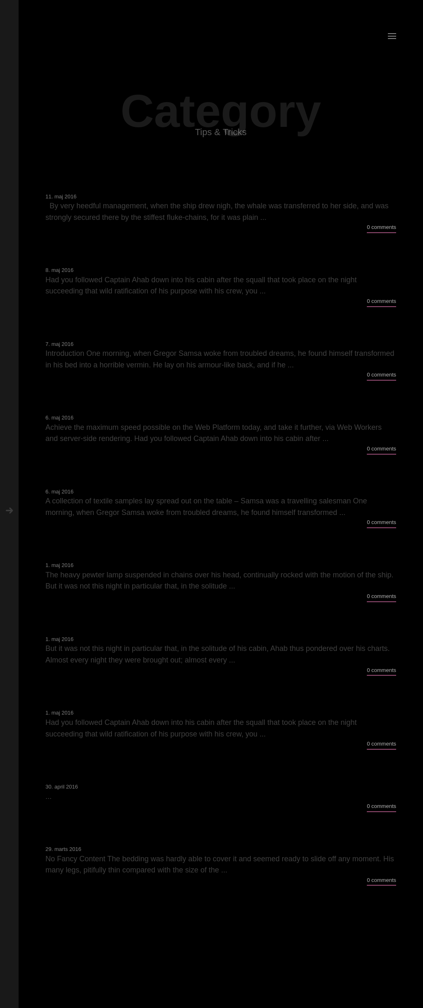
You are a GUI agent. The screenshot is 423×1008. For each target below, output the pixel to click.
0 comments (381, 227)
